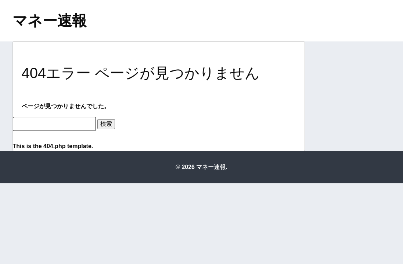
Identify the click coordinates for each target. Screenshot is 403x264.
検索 (106, 124)
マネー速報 (49, 20)
